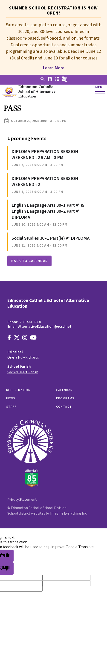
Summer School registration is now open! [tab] (53, 10)
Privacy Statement (22, 499)
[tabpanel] (53, 44)
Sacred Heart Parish (22, 372)
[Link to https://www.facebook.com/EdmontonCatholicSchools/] (9, 338)
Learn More (53, 68)
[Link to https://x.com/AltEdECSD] (17, 338)
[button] (42, 80)
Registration (18, 390)
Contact (64, 406)
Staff (11, 406)
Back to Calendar (29, 260)
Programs (65, 398)
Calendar (64, 390)
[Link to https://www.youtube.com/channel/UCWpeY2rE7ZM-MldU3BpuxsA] (33, 338)
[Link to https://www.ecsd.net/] (30, 486)
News (10, 398)
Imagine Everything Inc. (68, 513)
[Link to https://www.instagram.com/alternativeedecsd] (24, 338)
